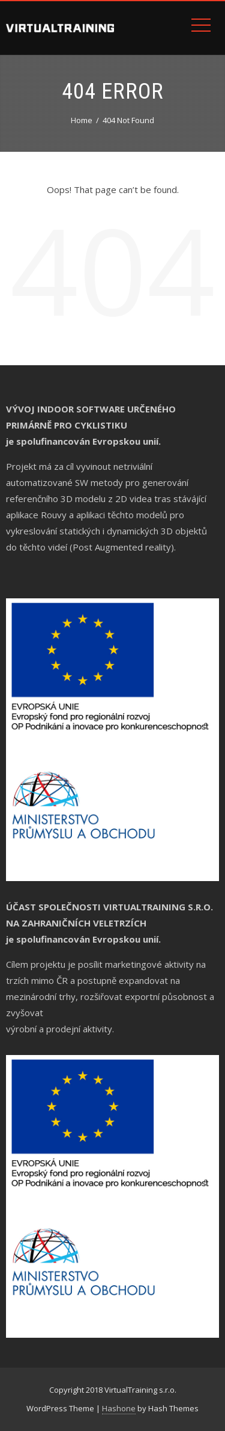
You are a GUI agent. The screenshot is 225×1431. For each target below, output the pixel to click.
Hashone (119, 1408)
